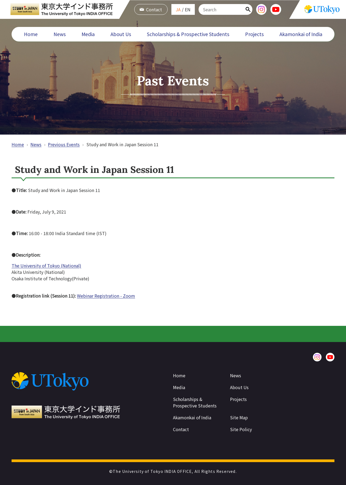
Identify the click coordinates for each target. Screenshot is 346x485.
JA (178, 9)
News (60, 34)
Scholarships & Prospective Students (188, 34)
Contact (151, 9)
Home (31, 34)
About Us (121, 34)
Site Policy (241, 429)
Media (88, 34)
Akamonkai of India (301, 34)
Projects (254, 34)
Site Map (239, 417)
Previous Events (64, 144)
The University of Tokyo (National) (46, 265)
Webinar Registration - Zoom (106, 295)
